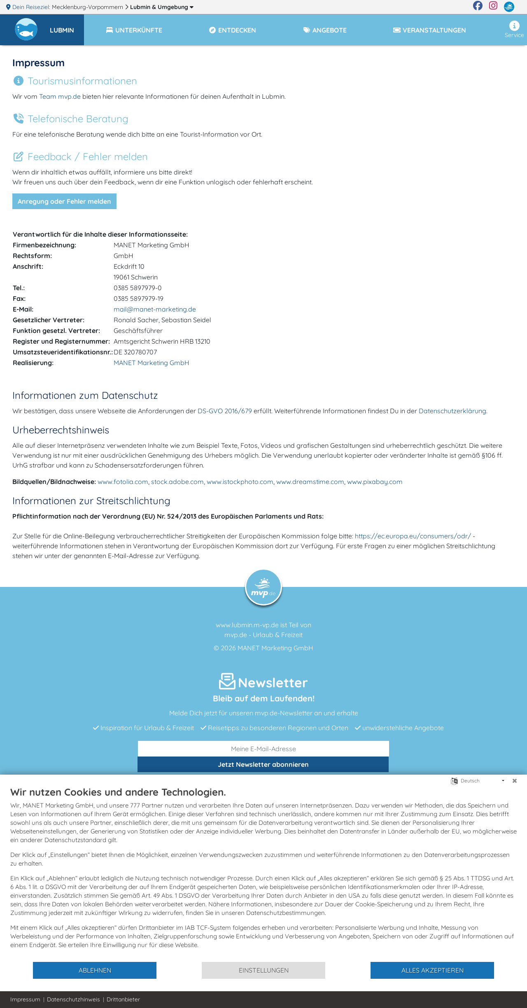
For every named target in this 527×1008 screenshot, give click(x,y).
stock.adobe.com (177, 481)
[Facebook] (478, 7)
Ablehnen (95, 970)
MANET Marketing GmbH (151, 363)
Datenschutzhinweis (73, 999)
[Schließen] (514, 781)
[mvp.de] (509, 7)
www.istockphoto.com (240, 481)
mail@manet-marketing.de (155, 309)
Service (514, 30)
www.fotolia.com (123, 481)
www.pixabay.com (375, 481)
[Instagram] (493, 7)
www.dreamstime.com (310, 481)
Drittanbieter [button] (123, 999)
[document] (263, 873)
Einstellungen (264, 970)
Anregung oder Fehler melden (64, 201)
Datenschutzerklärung (452, 411)
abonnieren (263, 764)
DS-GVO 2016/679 (225, 411)
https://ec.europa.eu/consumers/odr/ (414, 536)
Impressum (25, 999)
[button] (67, 26)
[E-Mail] (263, 749)
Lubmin (162, 7)
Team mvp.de (60, 96)
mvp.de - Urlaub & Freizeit (263, 635)
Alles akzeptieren (432, 970)
